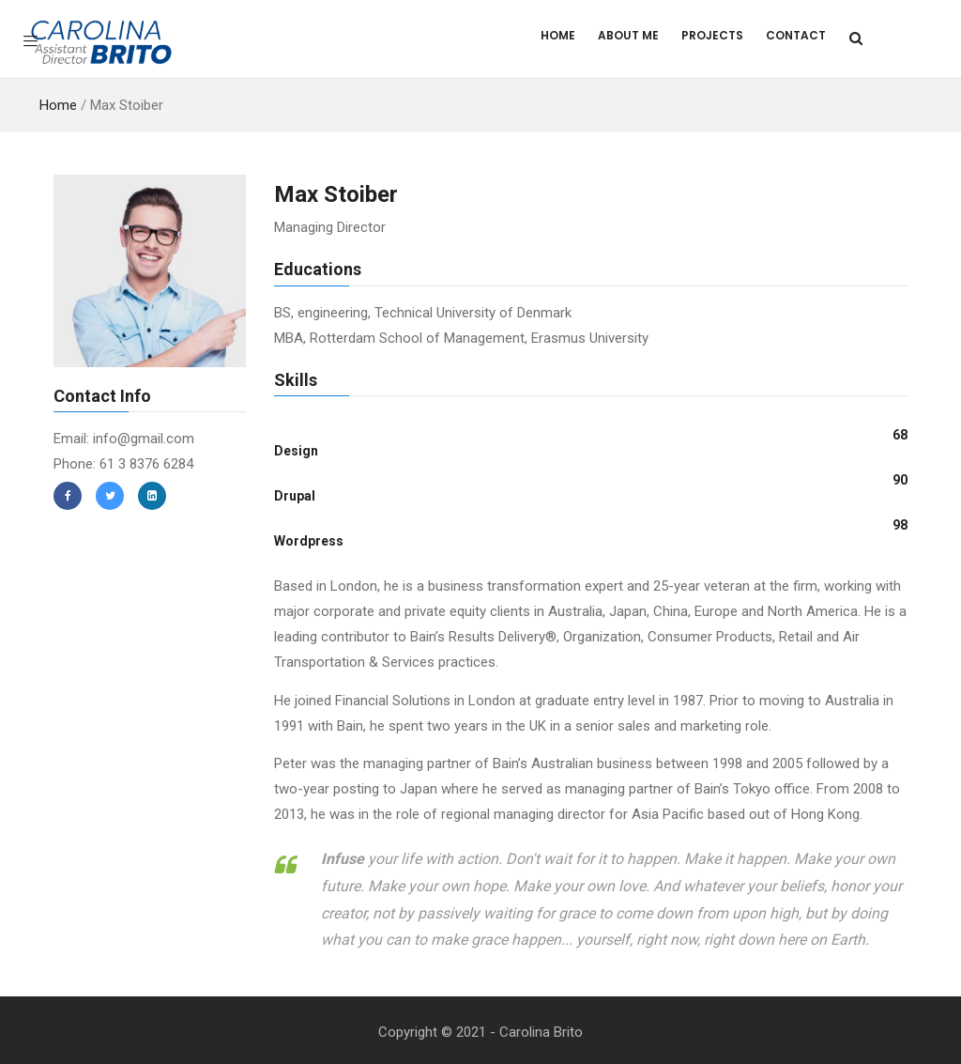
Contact (796, 35)
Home (558, 35)
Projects (712, 35)
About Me (628, 35)
